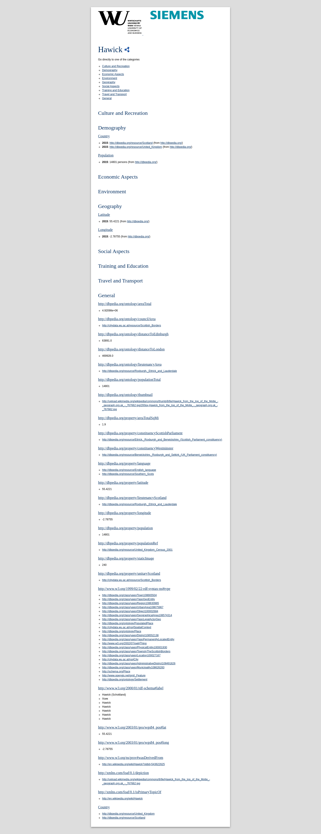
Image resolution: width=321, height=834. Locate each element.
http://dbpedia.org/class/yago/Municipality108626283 (133, 667)
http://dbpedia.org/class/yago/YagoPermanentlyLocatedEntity (138, 639)
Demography (109, 70)
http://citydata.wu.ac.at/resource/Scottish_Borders (131, 325)
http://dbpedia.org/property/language (124, 463)
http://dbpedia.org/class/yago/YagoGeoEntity (128, 599)
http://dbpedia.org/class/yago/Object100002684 (130, 611)
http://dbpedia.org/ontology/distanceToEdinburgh (133, 334)
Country (104, 136)
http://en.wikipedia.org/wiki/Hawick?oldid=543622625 (133, 764)
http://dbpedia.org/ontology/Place (121, 631)
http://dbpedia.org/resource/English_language (129, 470)
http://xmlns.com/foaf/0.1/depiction (123, 773)
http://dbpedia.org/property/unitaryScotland (129, 573)
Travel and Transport (114, 94)
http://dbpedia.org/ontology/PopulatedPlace (127, 623)
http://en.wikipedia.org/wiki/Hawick (122, 798)
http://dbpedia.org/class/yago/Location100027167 (131, 655)
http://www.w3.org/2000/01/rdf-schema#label (130, 688)
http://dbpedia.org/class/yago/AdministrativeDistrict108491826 (138, 663)
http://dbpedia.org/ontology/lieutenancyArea (130, 364)
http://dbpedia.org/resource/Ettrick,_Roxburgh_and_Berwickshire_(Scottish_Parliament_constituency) (162, 439)
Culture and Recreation (116, 66)
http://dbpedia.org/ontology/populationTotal (129, 379)
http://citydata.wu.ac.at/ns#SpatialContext (126, 627)
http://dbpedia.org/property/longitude (124, 513)
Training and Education (116, 90)
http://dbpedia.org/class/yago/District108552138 (130, 635)
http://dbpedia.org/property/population (125, 528)
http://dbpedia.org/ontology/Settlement (124, 679)
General (107, 98)
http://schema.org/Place (116, 671)
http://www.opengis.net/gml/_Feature (124, 675)
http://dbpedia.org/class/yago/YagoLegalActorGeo (131, 619)
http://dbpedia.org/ (171, 142)
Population (105, 155)
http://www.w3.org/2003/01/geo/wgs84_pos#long (133, 742)
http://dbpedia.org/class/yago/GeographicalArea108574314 (137, 615)
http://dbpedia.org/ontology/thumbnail (125, 395)
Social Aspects (110, 86)
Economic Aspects (113, 74)
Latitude (104, 214)
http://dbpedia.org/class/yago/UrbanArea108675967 (132, 607)
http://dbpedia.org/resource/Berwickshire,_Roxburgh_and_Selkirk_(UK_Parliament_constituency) (159, 454)
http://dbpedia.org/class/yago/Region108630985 (130, 603)
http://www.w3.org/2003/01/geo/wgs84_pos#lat (132, 727)
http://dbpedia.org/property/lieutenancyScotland (132, 498)
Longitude (105, 230)
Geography (108, 82)
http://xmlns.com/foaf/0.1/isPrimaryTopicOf (129, 792)
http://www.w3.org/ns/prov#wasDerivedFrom (130, 758)
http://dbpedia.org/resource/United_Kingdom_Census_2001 (137, 549)
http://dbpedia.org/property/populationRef (128, 543)
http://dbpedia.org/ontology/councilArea (127, 319)
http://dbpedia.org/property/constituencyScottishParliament (140, 433)
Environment (109, 78)
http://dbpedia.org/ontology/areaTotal (124, 304)
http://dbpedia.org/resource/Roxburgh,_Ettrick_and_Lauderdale (139, 371)
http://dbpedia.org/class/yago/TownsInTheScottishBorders (136, 651)
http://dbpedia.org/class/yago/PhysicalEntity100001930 (134, 647)
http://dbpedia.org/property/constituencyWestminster (135, 448)
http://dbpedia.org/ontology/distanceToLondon (131, 349)
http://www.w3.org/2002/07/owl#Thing (124, 643)
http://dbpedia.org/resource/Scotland (130, 142)
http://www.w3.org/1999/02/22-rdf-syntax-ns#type (134, 589)
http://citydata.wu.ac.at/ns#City (120, 659)
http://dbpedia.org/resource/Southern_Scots (128, 474)
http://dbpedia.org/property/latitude (123, 482)
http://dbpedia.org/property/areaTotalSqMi (128, 418)
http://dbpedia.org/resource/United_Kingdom (135, 146)
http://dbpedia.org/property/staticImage (126, 558)
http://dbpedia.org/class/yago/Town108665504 (129, 595)
